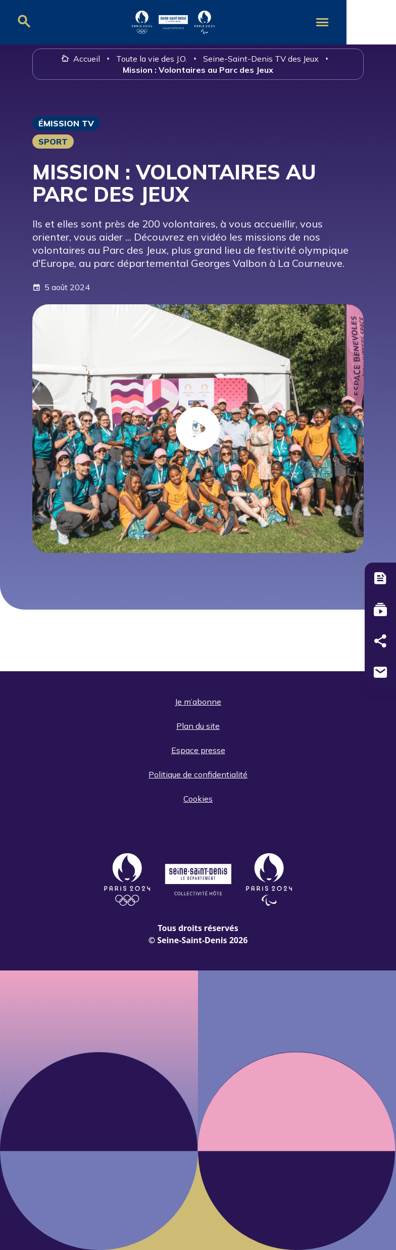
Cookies (198, 799)
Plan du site (198, 726)
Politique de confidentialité (197, 774)
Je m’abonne (198, 702)
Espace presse (198, 750)
